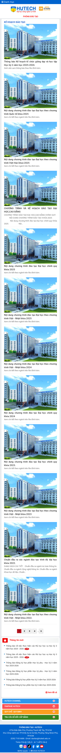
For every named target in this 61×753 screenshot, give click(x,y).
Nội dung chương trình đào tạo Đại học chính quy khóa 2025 (30, 268)
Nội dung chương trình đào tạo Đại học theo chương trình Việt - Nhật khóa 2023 (30, 512)
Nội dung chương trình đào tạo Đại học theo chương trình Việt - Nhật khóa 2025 (30, 317)
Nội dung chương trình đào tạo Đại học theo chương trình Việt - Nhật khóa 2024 (30, 366)
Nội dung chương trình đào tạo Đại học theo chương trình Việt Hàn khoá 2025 (30, 161)
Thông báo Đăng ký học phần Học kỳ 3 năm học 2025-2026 (31, 679)
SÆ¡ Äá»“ (32, 742)
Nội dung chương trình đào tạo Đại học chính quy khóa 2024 (30, 415)
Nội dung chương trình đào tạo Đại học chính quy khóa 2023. (30, 463)
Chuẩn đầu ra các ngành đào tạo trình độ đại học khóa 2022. (30, 561)
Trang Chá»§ (21, 742)
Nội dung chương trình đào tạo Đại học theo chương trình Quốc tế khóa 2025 (30, 112)
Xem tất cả (51, 692)
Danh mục (8, 2)
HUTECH (41, 751)
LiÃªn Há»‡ (42, 742)
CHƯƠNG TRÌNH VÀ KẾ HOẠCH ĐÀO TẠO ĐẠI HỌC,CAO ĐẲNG (30, 210)
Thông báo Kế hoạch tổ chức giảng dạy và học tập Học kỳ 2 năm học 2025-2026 (30, 63)
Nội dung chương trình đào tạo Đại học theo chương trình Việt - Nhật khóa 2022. (30, 616)
